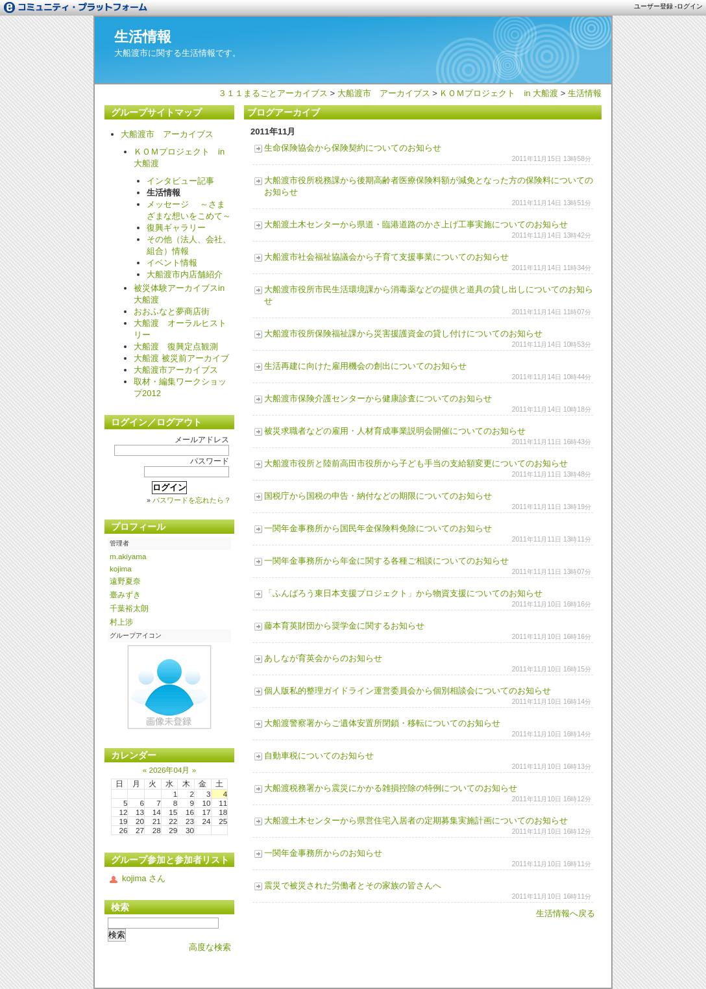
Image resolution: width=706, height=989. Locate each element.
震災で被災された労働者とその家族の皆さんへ (352, 885)
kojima (121, 568)
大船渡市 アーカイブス (383, 93)
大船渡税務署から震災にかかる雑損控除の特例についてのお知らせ (390, 788)
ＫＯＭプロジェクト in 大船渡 (498, 93)
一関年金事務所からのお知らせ (323, 853)
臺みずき (125, 594)
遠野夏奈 (125, 581)
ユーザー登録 (653, 6)
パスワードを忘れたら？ (191, 500)
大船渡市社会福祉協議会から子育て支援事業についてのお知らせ (386, 257)
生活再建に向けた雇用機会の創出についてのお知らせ (365, 366)
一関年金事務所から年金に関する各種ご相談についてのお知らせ (386, 561)
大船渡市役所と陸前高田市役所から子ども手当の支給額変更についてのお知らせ (416, 463)
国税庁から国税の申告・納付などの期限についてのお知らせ (378, 496)
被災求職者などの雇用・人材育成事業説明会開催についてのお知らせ (395, 431)
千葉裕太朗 (129, 608)
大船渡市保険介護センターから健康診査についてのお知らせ (378, 398)
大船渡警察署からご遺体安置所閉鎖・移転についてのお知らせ (382, 723)
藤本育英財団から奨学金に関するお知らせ (344, 626)
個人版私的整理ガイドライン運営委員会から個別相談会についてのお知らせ (407, 690)
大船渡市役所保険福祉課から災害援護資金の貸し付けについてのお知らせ (403, 333)
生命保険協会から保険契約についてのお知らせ (352, 148)
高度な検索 (210, 947)
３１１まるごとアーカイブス (273, 93)
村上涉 (121, 622)
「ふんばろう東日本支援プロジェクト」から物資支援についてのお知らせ (403, 593)
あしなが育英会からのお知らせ (323, 658)
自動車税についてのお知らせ (319, 755)
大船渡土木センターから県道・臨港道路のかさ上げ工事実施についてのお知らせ (416, 224)
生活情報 (142, 37)
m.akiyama (128, 556)
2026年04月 (169, 770)
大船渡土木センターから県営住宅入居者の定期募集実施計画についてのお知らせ (416, 820)
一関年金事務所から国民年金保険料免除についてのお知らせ (378, 528)
